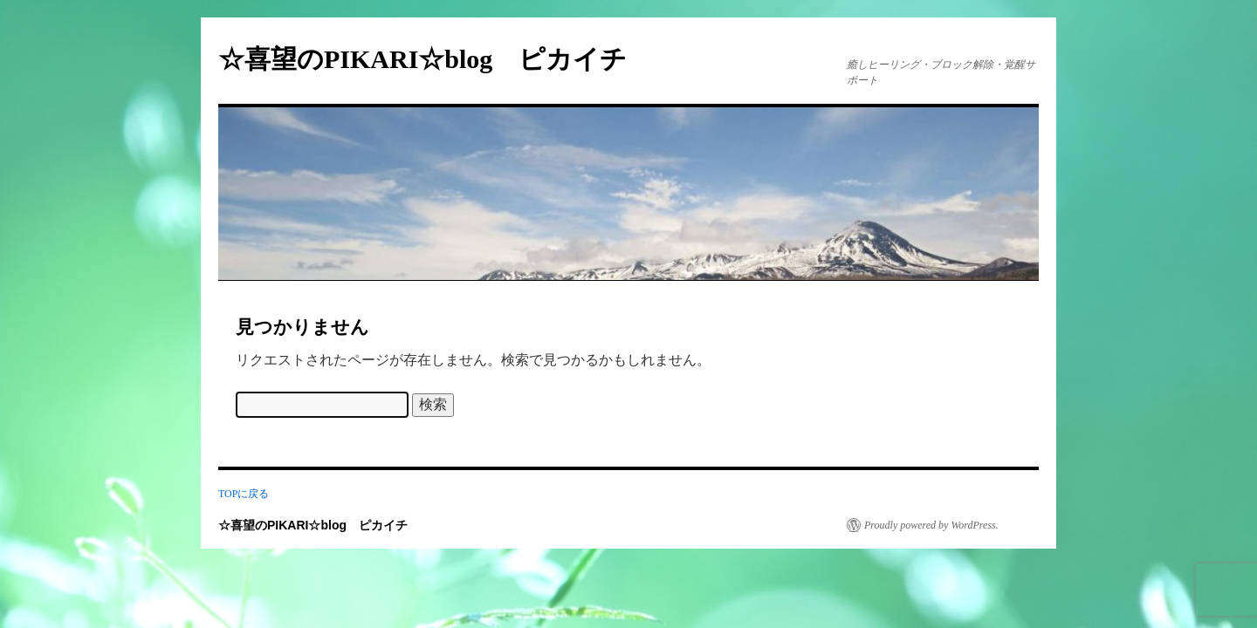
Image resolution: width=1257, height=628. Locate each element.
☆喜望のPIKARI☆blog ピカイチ (435, 58)
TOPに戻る (243, 494)
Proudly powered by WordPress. (931, 525)
